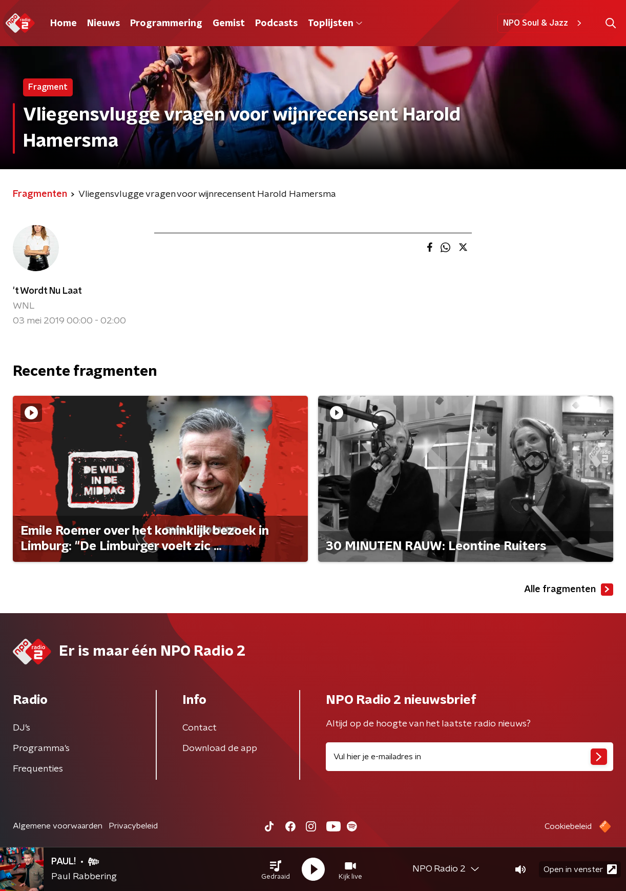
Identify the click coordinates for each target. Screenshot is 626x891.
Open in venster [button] (580, 869)
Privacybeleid (133, 826)
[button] (275, 869)
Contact (199, 728)
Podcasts (276, 23)
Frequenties (38, 769)
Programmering (166, 23)
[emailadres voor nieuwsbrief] (469, 756)
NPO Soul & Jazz (544, 23)
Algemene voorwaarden (57, 826)
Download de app (219, 748)
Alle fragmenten (568, 589)
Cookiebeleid (568, 826)
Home (63, 23)
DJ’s (21, 728)
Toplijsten (335, 23)
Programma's (41, 748)
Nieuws (103, 23)
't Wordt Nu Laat (47, 291)
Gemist (229, 23)
